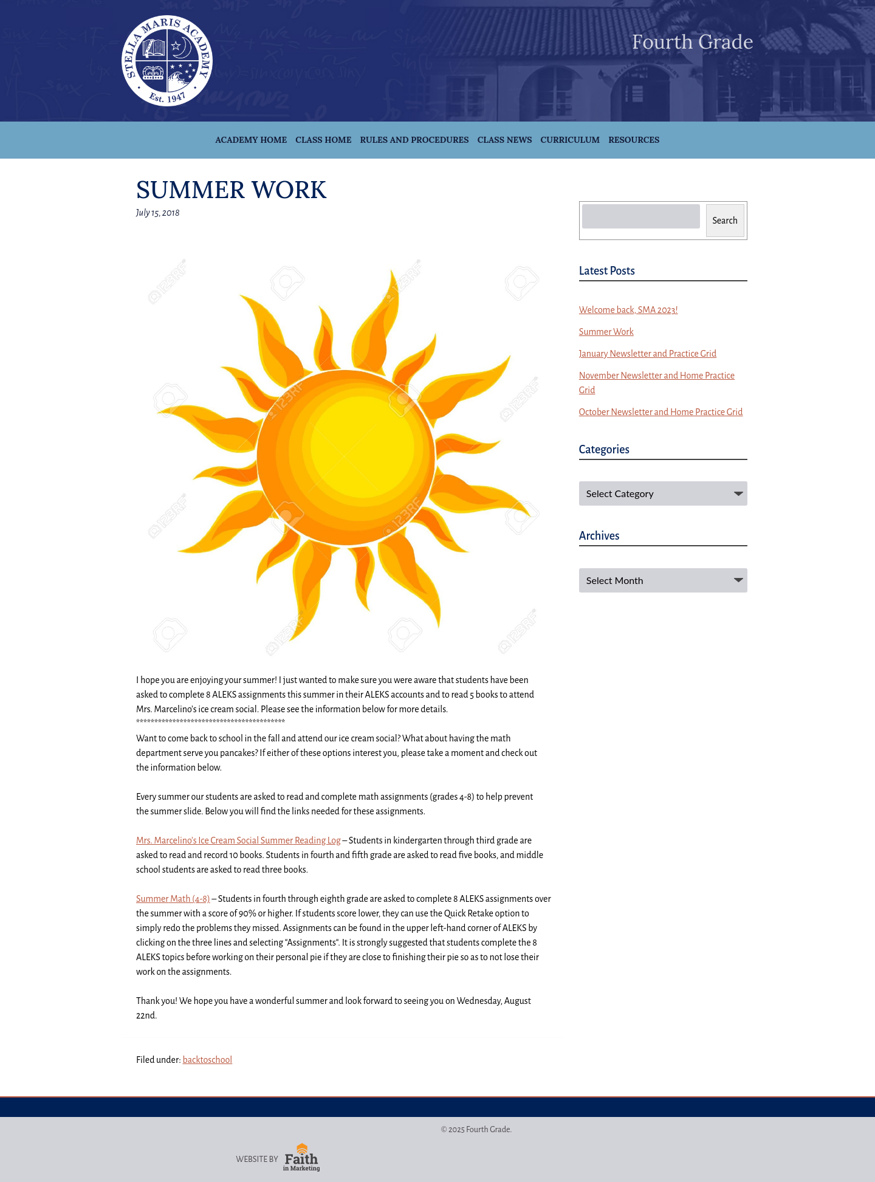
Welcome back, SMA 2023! (628, 310)
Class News (505, 139)
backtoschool (207, 1060)
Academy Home (251, 139)
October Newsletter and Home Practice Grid (661, 412)
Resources (633, 139)
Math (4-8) (173, 899)
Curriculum (570, 139)
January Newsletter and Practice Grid (647, 354)
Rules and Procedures (414, 139)
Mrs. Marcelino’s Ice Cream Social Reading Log (238, 840)
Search (725, 220)
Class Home (323, 139)
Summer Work (606, 332)
